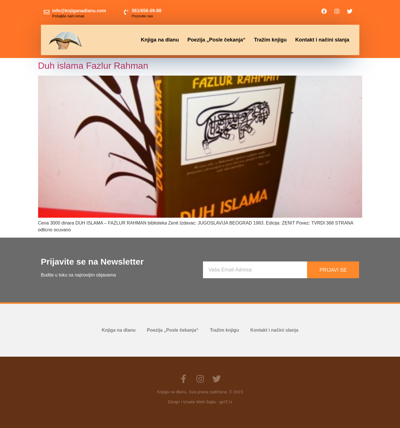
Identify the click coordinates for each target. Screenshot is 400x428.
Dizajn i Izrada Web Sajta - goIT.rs (200, 401)
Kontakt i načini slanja (322, 40)
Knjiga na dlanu (160, 40)
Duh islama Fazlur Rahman (93, 66)
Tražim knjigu (270, 40)
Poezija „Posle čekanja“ (216, 40)
